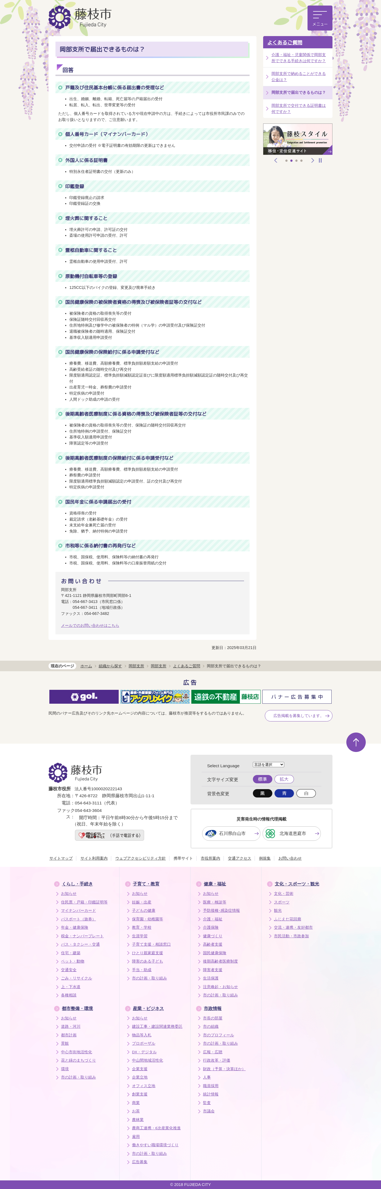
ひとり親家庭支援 (147, 953)
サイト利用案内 (94, 858)
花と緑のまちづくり (78, 1060)
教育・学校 (141, 927)
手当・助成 (141, 970)
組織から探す (110, 666)
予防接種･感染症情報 (221, 910)
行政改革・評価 (216, 1060)
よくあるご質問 (284, 42)
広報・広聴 (212, 1052)
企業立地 (140, 1077)
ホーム (86, 666)
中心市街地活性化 (76, 1052)
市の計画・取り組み (149, 978)
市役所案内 (210, 858)
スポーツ (281, 902)
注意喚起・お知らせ (220, 987)
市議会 (209, 1111)
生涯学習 (140, 936)
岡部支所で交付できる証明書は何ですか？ (298, 108)
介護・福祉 (212, 919)
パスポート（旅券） (78, 919)
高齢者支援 (212, 944)
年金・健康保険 (74, 927)
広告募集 (140, 1162)
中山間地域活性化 (147, 1060)
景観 (65, 1043)
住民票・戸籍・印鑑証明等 (84, 902)
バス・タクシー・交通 (80, 944)
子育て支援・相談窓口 (151, 944)
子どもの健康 (143, 910)
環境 (65, 1069)
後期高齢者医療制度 (220, 961)
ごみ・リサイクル (76, 978)
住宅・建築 (70, 953)
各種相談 (69, 995)
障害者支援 (212, 970)
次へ (312, 160)
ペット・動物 (72, 961)
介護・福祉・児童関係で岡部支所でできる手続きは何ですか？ (298, 57)
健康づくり (212, 936)
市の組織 (211, 1026)
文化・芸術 (283, 894)
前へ (276, 160)
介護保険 (211, 927)
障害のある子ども (147, 961)
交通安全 (69, 970)
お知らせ (69, 894)
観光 (278, 910)
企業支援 (140, 1069)
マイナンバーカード (78, 910)
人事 (207, 1077)
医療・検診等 (214, 902)
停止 (320, 160)
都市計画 (69, 1035)
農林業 (138, 1120)
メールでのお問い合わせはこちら (90, 625)
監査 (207, 1103)
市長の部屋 (212, 1018)
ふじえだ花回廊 (287, 919)
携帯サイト (183, 858)
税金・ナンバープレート (82, 936)
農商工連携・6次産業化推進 (156, 1128)
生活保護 (211, 978)
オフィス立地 (143, 1086)
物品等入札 (141, 1035)
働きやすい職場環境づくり (155, 1145)
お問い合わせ (290, 858)
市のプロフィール (218, 1035)
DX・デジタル (144, 1052)
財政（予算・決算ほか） (224, 1069)
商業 (136, 1103)
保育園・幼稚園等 (147, 919)
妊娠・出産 (141, 902)
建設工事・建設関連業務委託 (157, 1026)
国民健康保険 (214, 953)
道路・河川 (70, 1026)
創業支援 (140, 1094)
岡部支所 (136, 666)
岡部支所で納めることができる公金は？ (298, 76)
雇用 (136, 1137)
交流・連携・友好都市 (293, 927)
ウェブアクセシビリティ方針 (140, 858)
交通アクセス (239, 858)
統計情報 (211, 1094)
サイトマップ (61, 858)
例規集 (265, 858)
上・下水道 (70, 987)
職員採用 (211, 1086)
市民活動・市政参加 (291, 936)
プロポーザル (143, 1043)
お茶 (136, 1111)
